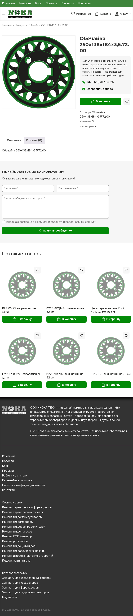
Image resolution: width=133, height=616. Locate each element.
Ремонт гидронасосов (17, 531)
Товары (20, 25)
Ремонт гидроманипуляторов (22, 517)
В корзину (103, 101)
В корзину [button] (25, 319)
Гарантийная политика (17, 480)
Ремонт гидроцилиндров (19, 546)
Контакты (84, 3)
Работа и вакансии (14, 475)
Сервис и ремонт (13, 502)
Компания (8, 3)
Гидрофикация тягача (16, 560)
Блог (38, 3)
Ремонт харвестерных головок (23, 512)
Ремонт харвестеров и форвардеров (27, 507)
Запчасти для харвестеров (20, 583)
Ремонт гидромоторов (17, 522)
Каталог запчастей (15, 573)
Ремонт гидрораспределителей (23, 527)
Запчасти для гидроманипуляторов (25, 592)
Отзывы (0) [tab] (34, 140)
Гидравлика (9, 597)
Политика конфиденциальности (23, 485)
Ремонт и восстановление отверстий (27, 556)
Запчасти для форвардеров (20, 587)
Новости (25, 3)
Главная (7, 25)
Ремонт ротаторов (15, 541)
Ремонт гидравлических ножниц (24, 551)
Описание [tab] (14, 140)
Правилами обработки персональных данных (65, 222)
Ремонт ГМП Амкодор (17, 536)
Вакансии (67, 3)
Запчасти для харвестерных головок (26, 578)
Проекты (51, 3)
